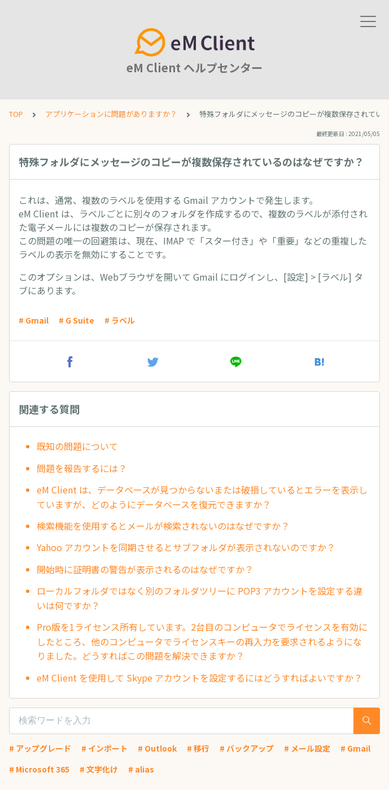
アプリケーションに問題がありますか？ (111, 113)
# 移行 (198, 748)
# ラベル (119, 320)
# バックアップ (247, 748)
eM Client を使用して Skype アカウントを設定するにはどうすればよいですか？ (199, 677)
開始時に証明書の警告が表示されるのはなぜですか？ (145, 569)
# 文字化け (99, 769)
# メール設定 (307, 748)
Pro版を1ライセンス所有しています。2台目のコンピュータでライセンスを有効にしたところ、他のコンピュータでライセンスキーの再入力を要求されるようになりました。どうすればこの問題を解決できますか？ (202, 641)
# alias (141, 769)
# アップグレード (40, 748)
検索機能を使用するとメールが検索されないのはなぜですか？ (163, 526)
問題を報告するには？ (82, 468)
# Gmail (34, 320)
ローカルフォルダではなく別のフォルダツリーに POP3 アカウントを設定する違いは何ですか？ (199, 598)
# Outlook (157, 748)
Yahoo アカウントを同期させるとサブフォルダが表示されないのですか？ (186, 547)
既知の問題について (77, 446)
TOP (16, 113)
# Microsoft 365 (39, 769)
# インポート (104, 748)
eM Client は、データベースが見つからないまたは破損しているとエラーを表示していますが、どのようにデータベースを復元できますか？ (202, 497)
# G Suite (76, 320)
